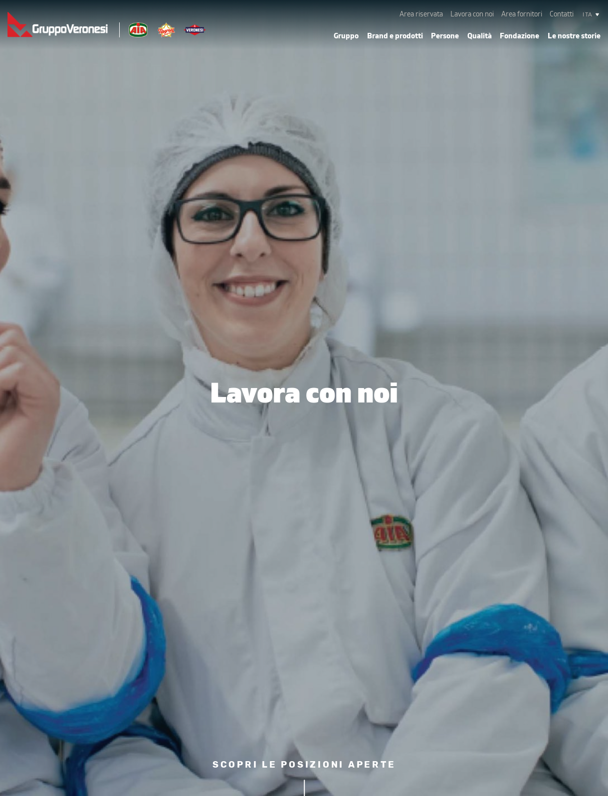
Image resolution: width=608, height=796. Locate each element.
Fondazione (519, 36)
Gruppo (346, 36)
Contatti (562, 14)
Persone (445, 36)
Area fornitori (521, 14)
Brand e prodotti (395, 36)
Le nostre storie (574, 36)
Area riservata (421, 14)
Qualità (479, 36)
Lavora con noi (472, 14)
